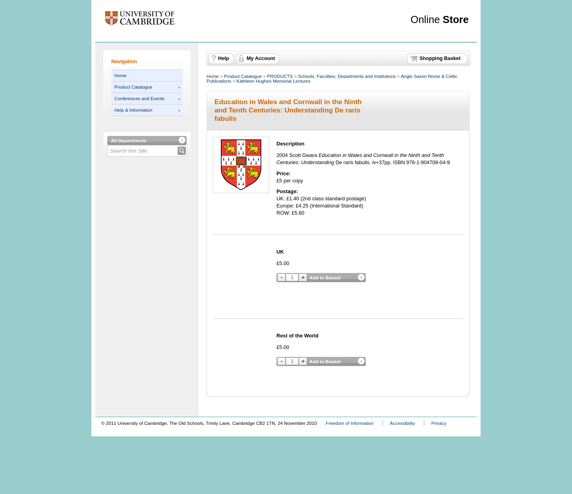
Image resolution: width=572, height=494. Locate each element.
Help (223, 58)
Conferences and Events (139, 98)
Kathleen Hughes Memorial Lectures (273, 81)
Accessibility (402, 423)
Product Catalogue (133, 87)
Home (120, 75)
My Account (261, 58)
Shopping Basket (439, 58)
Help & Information (133, 110)
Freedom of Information (350, 423)
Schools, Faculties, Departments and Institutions (347, 76)
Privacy (438, 423)
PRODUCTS (280, 76)
